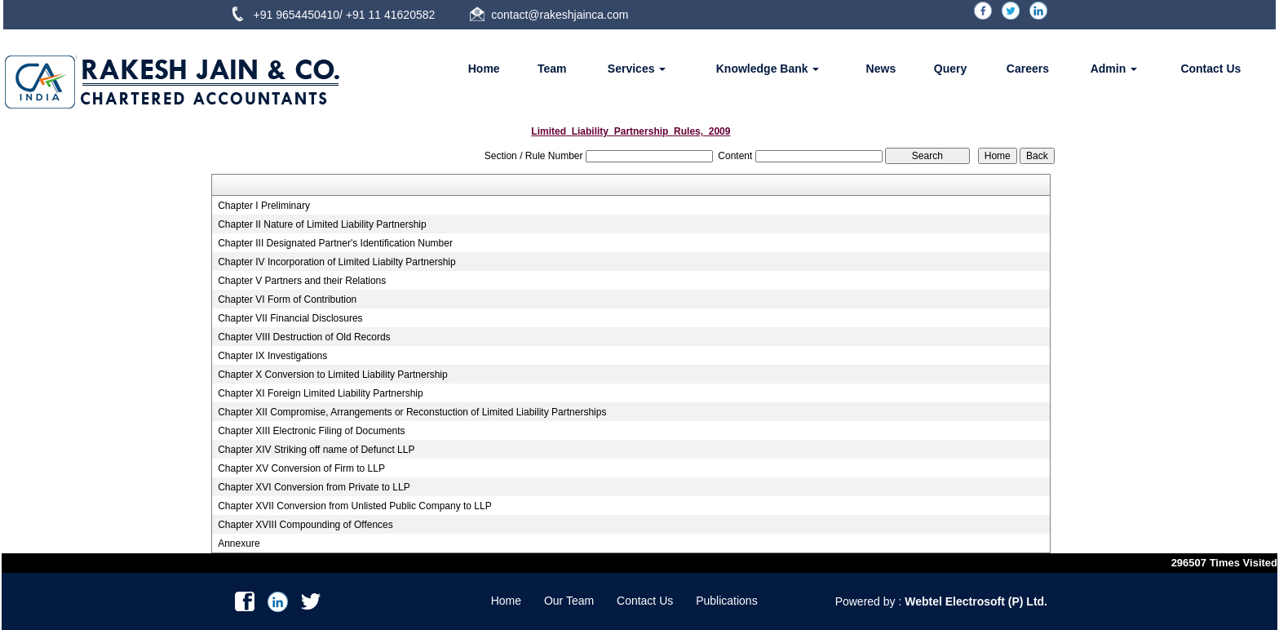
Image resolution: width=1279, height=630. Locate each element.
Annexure (238, 543)
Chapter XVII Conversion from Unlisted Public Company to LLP (355, 506)
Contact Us (1210, 68)
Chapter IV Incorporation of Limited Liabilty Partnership (337, 262)
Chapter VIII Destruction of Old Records (304, 337)
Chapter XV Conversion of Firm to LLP (301, 468)
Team (552, 68)
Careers (1028, 68)
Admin (1114, 68)
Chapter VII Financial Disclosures (290, 318)
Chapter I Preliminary (264, 205)
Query (950, 68)
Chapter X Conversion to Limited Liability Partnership (332, 374)
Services (637, 68)
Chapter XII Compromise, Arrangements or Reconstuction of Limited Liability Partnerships (412, 412)
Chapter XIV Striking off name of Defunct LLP (316, 449)
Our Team (569, 600)
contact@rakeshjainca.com (559, 14)
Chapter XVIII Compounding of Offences (305, 524)
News (881, 68)
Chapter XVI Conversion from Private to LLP (313, 487)
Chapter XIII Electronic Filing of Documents (311, 431)
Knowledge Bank (768, 68)
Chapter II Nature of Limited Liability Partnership (322, 224)
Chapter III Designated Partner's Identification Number (335, 243)
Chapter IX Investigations (272, 356)
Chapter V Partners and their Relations (302, 280)
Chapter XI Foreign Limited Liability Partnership (320, 393)
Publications (727, 600)
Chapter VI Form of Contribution (287, 299)
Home (484, 68)
